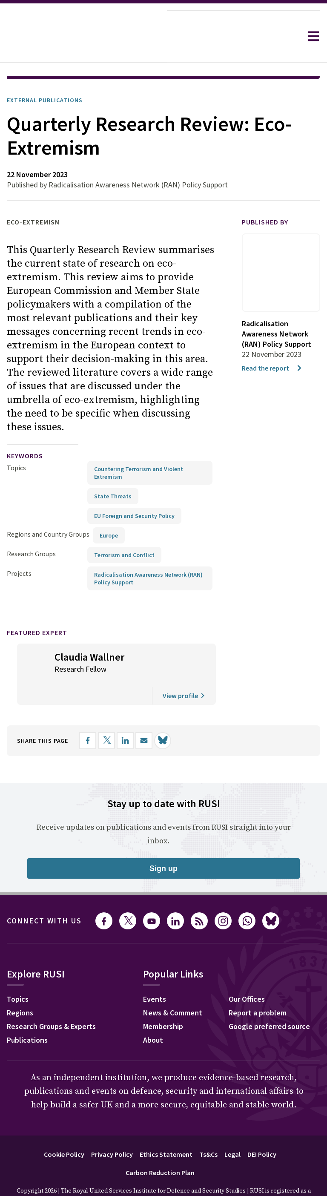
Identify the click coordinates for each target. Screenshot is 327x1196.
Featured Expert (37, 608)
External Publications (45, 76)
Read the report (272, 344)
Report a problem (258, 989)
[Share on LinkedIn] (125, 716)
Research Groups (31, 530)
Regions (20, 989)
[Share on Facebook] (87, 716)
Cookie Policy (64, 1130)
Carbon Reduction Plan (160, 1148)
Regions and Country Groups (48, 510)
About (153, 1016)
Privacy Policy (112, 1130)
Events (154, 975)
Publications (27, 1016)
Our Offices (247, 975)
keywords (25, 432)
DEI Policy (261, 1130)
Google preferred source (269, 1002)
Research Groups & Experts (51, 1002)
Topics (16, 444)
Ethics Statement (166, 1130)
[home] (83, 36)
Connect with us (44, 897)
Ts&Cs (208, 1130)
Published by (265, 198)
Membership (163, 1002)
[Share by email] (143, 716)
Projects (19, 549)
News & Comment (172, 989)
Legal (232, 1130)
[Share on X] (106, 716)
